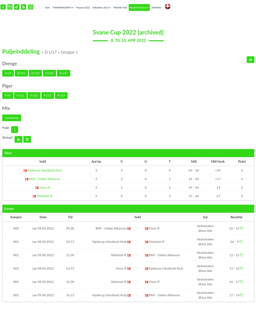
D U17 (63, 73)
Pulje (5, 127)
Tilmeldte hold (120, 7)
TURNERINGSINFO (63, 7)
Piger (7, 86)
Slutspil (7, 137)
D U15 (50, 73)
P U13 (34, 95)
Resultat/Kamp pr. (139, 7)
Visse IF (42, 187)
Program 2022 (83, 7)
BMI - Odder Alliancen (42, 179)
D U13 (35, 73)
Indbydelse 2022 (101, 7)
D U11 (21, 73)
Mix (6, 108)
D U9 (8, 73)
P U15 (48, 95)
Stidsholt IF (43, 196)
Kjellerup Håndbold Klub (43, 170)
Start (47, 7)
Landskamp (11, 117)
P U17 (61, 95)
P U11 (20, 95)
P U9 (8, 95)
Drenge (9, 63)
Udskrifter (156, 7)
